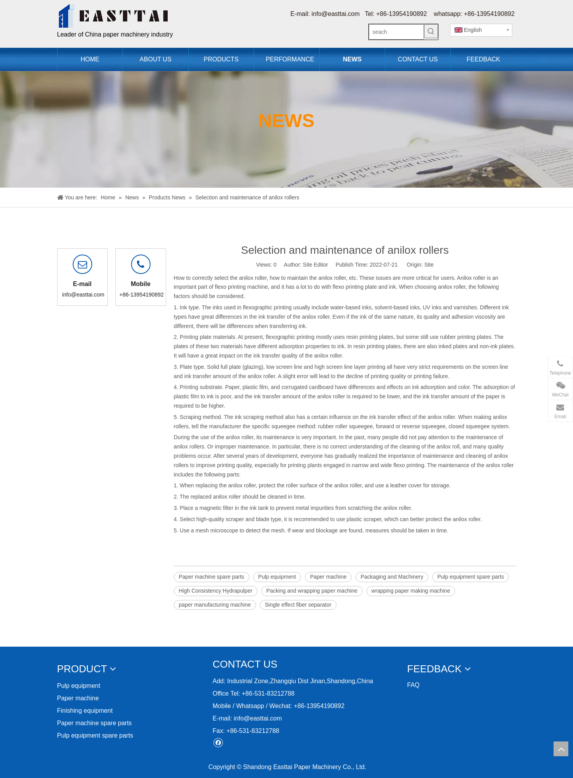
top (561, 748)
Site (429, 265)
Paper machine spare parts (211, 577)
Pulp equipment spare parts (470, 577)
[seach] (396, 32)
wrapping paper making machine (410, 591)
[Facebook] (218, 742)
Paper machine (328, 577)
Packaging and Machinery (392, 577)
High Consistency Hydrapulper (215, 591)
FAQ (413, 685)
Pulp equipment (277, 577)
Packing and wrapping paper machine (311, 591)
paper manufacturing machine (215, 605)
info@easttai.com (336, 13)
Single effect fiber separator (298, 605)
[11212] (428, 711)
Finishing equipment (85, 710)
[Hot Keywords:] (431, 31)
